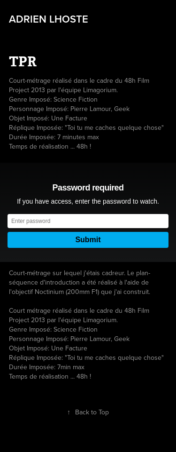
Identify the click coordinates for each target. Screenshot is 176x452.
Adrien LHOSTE (48, 18)
